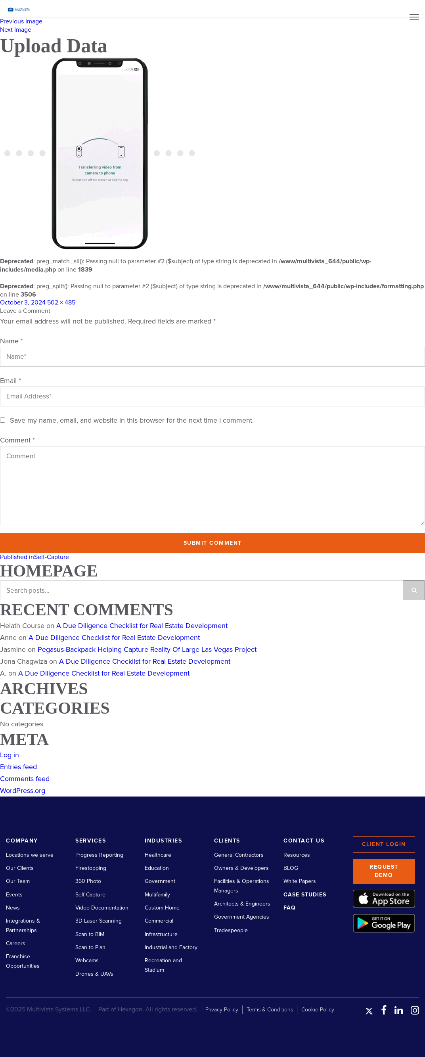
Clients (227, 840)
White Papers (299, 881)
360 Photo (88, 881)
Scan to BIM (89, 934)
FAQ (289, 907)
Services (90, 840)
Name (11, 341)
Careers (15, 943)
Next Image (15, 30)
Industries (163, 840)
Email (10, 380)
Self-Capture (90, 894)
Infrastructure (161, 934)
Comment (17, 440)
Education (157, 868)
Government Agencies (241, 916)
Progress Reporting (99, 855)
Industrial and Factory (171, 947)
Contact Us (303, 840)
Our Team (18, 881)
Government (160, 881)
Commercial (159, 920)
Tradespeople (231, 930)
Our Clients (20, 868)
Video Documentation (101, 907)
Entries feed (18, 766)
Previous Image (21, 21)
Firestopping (90, 868)
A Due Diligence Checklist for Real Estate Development (142, 625)
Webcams (87, 960)
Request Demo (383, 871)
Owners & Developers (241, 868)
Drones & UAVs (94, 974)
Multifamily (157, 894)
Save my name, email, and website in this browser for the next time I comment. (132, 420)
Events (14, 894)
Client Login (384, 844)
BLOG (290, 868)
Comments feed (25, 778)
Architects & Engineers (242, 903)
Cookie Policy (317, 1009)
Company (22, 840)
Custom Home (162, 907)
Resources (296, 855)
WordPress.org (22, 790)
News (13, 907)
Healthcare (158, 855)
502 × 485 (61, 302)
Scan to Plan (90, 947)
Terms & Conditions (270, 1009)
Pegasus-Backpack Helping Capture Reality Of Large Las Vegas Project (147, 649)
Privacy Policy (221, 1009)
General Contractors (239, 855)
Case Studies (304, 894)
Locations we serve (30, 855)
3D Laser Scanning (98, 920)
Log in (9, 755)
